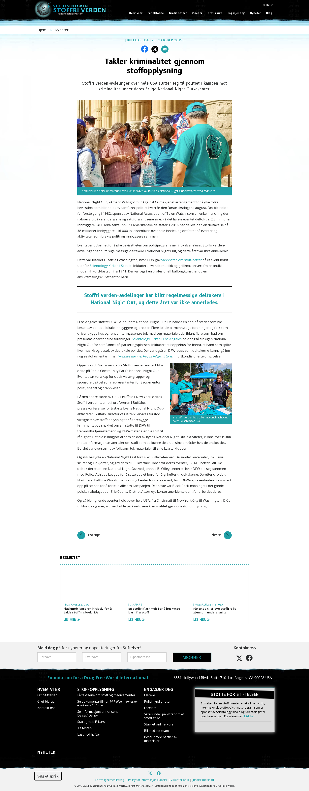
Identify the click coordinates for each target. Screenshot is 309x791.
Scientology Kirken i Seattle (111, 265)
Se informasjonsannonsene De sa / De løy (97, 713)
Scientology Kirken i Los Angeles (157, 339)
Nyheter (255, 13)
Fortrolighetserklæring (109, 780)
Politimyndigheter (157, 701)
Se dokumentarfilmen (107, 703)
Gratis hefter (178, 13)
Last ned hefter (88, 734)
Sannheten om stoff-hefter (181, 260)
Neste (216, 535)
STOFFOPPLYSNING (95, 689)
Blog (269, 13)
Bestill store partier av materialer (160, 739)
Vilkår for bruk (180, 780)
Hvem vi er (135, 13)
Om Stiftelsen (47, 695)
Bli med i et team (156, 730)
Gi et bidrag (46, 701)
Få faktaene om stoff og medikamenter (106, 695)
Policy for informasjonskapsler (147, 780)
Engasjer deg (236, 13)
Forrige (94, 535)
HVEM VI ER (48, 689)
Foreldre (150, 708)
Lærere (149, 695)
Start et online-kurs (158, 724)
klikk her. (249, 716)
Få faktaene (156, 13)
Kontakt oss (46, 708)
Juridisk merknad (203, 780)
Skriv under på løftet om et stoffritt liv (164, 716)
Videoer (197, 13)
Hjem (42, 29)
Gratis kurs (214, 13)
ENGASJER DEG (158, 689)
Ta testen (84, 728)
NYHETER (46, 752)
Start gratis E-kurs (91, 722)
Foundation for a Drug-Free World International (97, 677)
